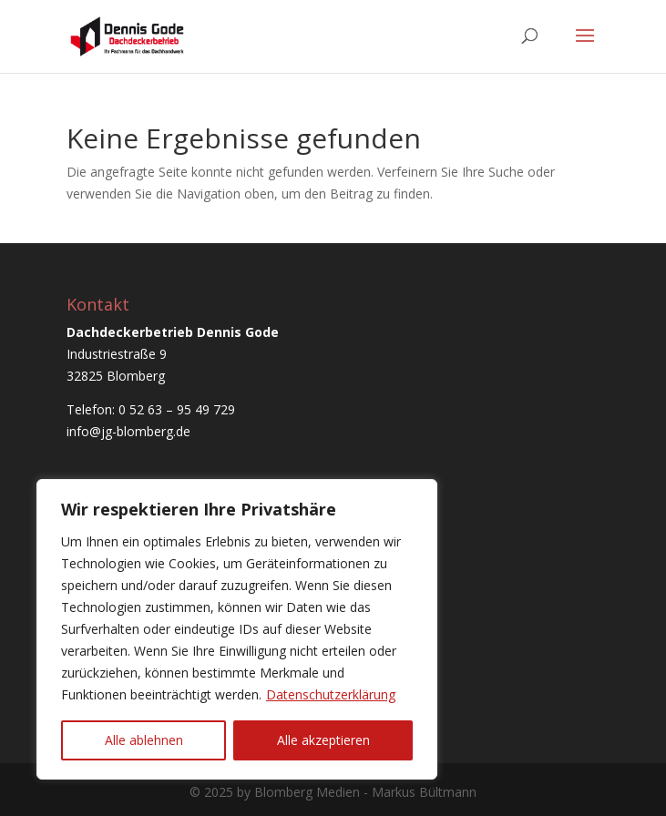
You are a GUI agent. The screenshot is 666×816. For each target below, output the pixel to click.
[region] (236, 629)
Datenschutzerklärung (330, 694)
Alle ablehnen (144, 740)
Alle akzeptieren (323, 740)
